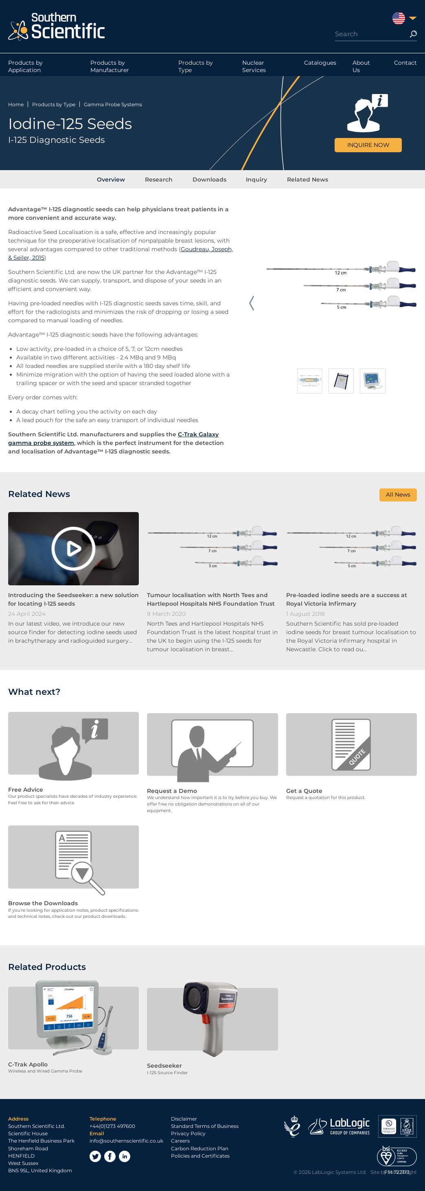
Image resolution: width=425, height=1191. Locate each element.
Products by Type (195, 68)
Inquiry (253, 178)
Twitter (95, 1154)
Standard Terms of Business (205, 1124)
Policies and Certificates (200, 1153)
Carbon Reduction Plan (199, 1146)
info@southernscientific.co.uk (126, 1139)
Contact (405, 64)
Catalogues (320, 64)
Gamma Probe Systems (113, 103)
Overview (118, 178)
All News (398, 496)
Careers (180, 1139)
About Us (361, 68)
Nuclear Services (254, 68)
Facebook (110, 1154)
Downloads (209, 178)
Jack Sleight (402, 1170)
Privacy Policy (188, 1131)
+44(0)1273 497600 (112, 1124)
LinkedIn (124, 1154)
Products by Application (25, 68)
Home (16, 103)
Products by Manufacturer (109, 68)
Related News (300, 178)
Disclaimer (184, 1116)
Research (162, 178)
